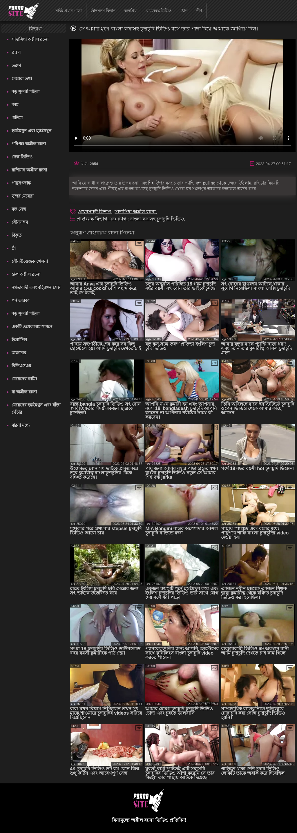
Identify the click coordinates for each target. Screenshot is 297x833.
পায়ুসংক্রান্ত (21, 182)
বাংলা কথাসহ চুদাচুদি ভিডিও (157, 218)
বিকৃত (16, 235)
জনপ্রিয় (130, 10)
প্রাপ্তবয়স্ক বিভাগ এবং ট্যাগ (102, 218)
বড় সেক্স (19, 209)
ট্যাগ (184, 10)
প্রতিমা (17, 117)
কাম (15, 104)
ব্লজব (16, 52)
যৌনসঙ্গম (20, 222)
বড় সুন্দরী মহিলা (25, 91)
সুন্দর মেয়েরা (22, 196)
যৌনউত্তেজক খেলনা (30, 261)
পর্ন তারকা (20, 300)
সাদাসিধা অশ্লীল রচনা (30, 39)
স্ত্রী (14, 248)
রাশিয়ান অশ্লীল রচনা (29, 169)
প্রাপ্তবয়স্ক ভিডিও (159, 10)
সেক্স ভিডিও (22, 156)
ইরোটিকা (19, 339)
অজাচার (19, 352)
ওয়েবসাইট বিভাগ (95, 211)
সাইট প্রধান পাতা (68, 10)
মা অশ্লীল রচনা (24, 391)
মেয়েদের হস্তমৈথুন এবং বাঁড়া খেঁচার (36, 408)
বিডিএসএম (21, 365)
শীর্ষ (199, 10)
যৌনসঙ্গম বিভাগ (103, 10)
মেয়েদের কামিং (24, 378)
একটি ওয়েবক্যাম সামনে (32, 326)
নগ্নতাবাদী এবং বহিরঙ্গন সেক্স (36, 287)
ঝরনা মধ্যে (21, 425)
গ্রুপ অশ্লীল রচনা (26, 274)
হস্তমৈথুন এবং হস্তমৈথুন (31, 130)
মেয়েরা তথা (22, 78)
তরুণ (16, 65)
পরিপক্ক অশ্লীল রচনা (29, 143)
